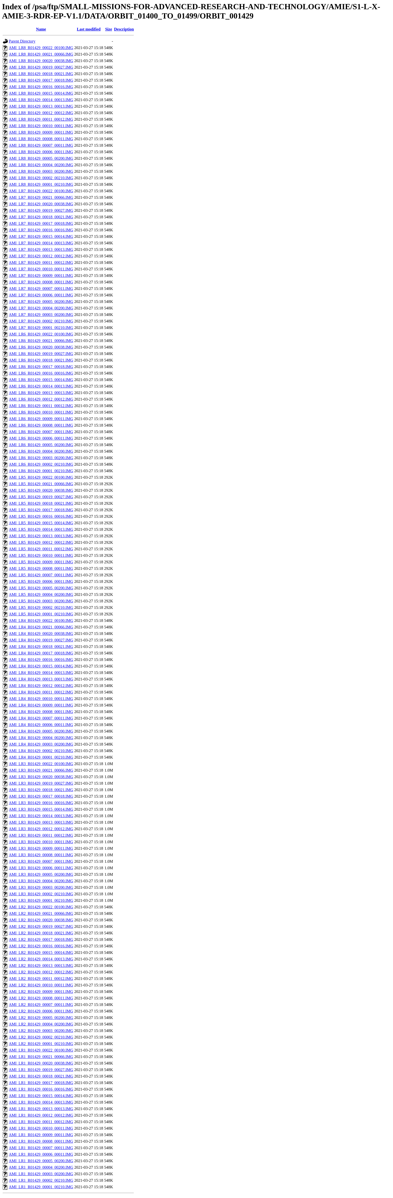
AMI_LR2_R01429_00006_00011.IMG (41, 1011)
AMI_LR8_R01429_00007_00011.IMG (41, 145)
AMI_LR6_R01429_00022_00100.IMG (41, 334)
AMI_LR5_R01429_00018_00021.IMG (41, 503)
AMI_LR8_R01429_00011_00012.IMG (41, 119)
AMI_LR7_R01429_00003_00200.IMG (41, 314)
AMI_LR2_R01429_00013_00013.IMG (41, 965)
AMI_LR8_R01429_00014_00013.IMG (41, 100)
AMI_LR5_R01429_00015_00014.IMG (41, 523)
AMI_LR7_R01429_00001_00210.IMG (41, 327)
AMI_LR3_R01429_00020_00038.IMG (41, 777)
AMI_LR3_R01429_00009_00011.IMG (41, 848)
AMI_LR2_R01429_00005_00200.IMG (41, 1017)
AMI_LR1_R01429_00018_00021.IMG (41, 1076)
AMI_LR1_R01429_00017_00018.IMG (41, 1083)
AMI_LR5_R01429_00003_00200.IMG (41, 601)
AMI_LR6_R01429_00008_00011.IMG (41, 425)
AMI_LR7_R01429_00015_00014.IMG (41, 236)
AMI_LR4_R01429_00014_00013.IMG (41, 672)
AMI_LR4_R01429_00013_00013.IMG (41, 679)
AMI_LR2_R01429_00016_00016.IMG (41, 946)
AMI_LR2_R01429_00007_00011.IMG (41, 1004)
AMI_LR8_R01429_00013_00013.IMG (41, 106)
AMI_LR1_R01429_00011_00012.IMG (41, 1122)
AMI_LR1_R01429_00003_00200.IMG (41, 1174)
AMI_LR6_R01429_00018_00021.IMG (41, 360)
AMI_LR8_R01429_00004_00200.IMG (41, 165)
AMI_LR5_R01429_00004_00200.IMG (41, 594)
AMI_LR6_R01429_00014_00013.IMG (41, 386)
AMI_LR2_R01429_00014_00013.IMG (41, 959)
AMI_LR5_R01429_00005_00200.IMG (41, 588)
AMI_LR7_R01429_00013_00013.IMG (41, 249)
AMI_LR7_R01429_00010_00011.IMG (41, 269)
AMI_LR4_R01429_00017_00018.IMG (41, 653)
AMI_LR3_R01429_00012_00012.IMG (41, 829)
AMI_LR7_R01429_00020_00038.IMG (41, 204)
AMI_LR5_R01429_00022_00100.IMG (41, 477)
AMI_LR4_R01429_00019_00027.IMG (41, 640)
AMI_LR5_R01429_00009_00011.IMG (41, 562)
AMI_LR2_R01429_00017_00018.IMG (41, 939)
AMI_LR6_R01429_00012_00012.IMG (41, 399)
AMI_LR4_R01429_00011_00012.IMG (41, 692)
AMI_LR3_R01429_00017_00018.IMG (41, 796)
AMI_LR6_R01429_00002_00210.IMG (41, 464)
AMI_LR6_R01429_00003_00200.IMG (41, 458)
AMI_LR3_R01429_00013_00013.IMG (41, 822)
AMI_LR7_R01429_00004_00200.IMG (41, 308)
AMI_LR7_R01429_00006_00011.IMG (41, 295)
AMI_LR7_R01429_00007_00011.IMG (41, 288)
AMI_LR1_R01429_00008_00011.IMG (41, 1141)
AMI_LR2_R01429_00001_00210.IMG (41, 1044)
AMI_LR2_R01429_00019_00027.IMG (41, 926)
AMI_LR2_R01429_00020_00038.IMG (41, 920)
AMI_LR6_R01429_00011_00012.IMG (41, 406)
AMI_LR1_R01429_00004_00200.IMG (41, 1167)
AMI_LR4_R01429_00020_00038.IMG (41, 633)
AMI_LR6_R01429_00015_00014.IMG (41, 380)
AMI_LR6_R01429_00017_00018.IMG (41, 367)
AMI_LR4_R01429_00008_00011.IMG (41, 712)
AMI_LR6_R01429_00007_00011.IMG (41, 432)
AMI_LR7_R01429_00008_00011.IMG (41, 282)
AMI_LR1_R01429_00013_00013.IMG (41, 1109)
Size (108, 29)
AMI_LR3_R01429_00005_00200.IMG (41, 874)
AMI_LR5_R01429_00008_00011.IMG (41, 568)
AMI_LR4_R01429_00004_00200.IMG (41, 738)
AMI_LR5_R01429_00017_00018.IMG (41, 510)
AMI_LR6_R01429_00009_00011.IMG (41, 419)
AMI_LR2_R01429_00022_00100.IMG (41, 907)
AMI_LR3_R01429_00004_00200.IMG (41, 881)
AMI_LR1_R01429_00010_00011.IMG (41, 1128)
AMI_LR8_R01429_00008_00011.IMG (41, 139)
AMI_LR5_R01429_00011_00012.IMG (41, 549)
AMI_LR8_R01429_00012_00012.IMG (41, 113)
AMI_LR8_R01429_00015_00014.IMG (41, 93)
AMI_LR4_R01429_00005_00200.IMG (41, 731)
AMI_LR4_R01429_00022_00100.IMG (41, 620)
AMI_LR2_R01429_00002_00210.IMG (41, 1037)
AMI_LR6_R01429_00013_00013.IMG (41, 393)
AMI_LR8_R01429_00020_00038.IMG (41, 61)
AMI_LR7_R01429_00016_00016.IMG (41, 230)
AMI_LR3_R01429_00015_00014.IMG (41, 809)
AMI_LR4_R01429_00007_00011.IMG (41, 718)
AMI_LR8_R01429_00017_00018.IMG (41, 80)
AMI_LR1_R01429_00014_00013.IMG (41, 1102)
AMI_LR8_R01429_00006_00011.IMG (41, 152)
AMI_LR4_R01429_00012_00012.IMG (41, 685)
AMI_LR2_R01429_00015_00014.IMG (41, 952)
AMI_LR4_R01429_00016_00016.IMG (41, 659)
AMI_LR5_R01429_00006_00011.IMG (41, 581)
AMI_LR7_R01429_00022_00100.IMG (41, 191)
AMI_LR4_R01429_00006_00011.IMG (41, 725)
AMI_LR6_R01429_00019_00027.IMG (41, 354)
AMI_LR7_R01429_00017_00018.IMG (41, 223)
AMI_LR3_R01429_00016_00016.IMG (41, 803)
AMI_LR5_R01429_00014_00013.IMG (41, 529)
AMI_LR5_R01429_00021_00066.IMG (41, 484)
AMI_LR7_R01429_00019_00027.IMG (41, 210)
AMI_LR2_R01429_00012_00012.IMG (41, 972)
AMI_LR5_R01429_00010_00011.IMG (41, 555)
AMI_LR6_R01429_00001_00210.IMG (41, 471)
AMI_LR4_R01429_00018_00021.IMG (41, 646)
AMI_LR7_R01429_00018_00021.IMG (41, 217)
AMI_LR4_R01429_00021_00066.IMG (41, 627)
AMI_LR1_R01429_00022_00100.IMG (41, 1050)
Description (124, 29)
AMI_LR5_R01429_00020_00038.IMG (41, 490)
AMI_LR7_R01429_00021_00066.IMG (41, 197)
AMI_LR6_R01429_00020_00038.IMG (41, 347)
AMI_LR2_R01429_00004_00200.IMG (41, 1024)
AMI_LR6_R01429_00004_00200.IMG (41, 451)
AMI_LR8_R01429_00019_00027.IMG (41, 67)
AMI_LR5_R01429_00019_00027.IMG (41, 497)
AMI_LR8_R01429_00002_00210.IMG (41, 178)
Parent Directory (22, 41)
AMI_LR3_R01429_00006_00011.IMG (41, 868)
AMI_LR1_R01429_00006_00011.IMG (41, 1154)
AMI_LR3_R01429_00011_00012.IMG (41, 835)
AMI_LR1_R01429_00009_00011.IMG (41, 1135)
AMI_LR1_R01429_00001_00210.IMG (41, 1187)
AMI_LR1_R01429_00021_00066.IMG (41, 1057)
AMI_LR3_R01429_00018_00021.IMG (41, 790)
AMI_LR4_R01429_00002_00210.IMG (41, 751)
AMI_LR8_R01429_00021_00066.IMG (41, 54)
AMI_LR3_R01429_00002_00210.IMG (41, 894)
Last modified (89, 29)
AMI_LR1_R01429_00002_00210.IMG (41, 1180)
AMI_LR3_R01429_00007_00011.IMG (41, 861)
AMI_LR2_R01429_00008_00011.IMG (41, 998)
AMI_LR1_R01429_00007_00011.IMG (41, 1148)
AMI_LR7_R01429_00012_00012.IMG (41, 256)
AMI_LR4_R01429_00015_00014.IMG (41, 666)
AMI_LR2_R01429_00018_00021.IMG (41, 933)
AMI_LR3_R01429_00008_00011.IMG (41, 855)
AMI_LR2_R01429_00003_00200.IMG (41, 1031)
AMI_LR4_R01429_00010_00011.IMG (41, 699)
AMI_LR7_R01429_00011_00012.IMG (41, 262)
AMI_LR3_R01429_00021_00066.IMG (41, 770)
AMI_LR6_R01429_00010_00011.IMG (41, 412)
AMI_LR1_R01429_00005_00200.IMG (41, 1161)
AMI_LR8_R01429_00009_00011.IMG (41, 132)
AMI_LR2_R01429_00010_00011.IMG (41, 985)
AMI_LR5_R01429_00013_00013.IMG (41, 536)
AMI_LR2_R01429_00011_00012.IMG (41, 978)
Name (41, 29)
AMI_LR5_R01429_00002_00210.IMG (41, 607)
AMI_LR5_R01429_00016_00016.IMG (41, 516)
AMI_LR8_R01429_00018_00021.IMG (41, 74)
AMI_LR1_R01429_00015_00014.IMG (41, 1096)
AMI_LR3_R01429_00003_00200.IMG (41, 887)
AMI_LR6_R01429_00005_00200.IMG (41, 445)
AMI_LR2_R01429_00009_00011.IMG (41, 991)
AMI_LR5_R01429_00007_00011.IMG (41, 575)
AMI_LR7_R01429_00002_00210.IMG (41, 321)
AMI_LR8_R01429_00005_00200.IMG (41, 158)
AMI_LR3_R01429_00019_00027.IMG (41, 783)
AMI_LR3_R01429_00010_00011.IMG (41, 842)
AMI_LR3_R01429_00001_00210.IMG (41, 900)
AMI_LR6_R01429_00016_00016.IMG (41, 373)
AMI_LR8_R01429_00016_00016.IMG (41, 87)
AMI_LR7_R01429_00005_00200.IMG (41, 301)
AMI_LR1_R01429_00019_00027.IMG (41, 1070)
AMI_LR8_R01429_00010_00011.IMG (41, 126)
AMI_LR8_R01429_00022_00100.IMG (41, 48)
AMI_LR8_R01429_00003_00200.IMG (41, 171)
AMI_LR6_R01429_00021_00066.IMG (41, 340)
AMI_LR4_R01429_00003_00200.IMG (41, 744)
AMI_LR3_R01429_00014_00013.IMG (41, 816)
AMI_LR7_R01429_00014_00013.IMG (41, 243)
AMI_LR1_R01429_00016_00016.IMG (41, 1089)
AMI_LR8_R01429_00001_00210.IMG (41, 184)
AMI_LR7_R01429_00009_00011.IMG (41, 275)
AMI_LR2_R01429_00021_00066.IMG (41, 913)
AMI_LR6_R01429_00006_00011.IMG (41, 438)
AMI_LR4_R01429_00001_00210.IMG (41, 757)
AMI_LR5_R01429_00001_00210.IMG (41, 614)
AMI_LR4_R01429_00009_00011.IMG (41, 705)
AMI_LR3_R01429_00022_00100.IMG (41, 764)
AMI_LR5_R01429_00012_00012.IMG (41, 542)
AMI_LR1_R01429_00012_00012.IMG (41, 1115)
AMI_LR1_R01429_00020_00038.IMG (41, 1063)
